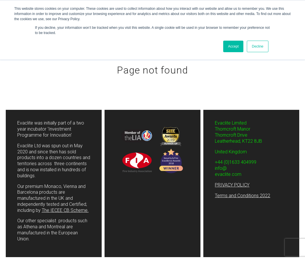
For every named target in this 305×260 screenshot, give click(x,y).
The (65, 210)
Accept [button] (233, 46)
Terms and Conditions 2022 (242, 195)
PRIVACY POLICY (232, 185)
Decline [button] (257, 46)
